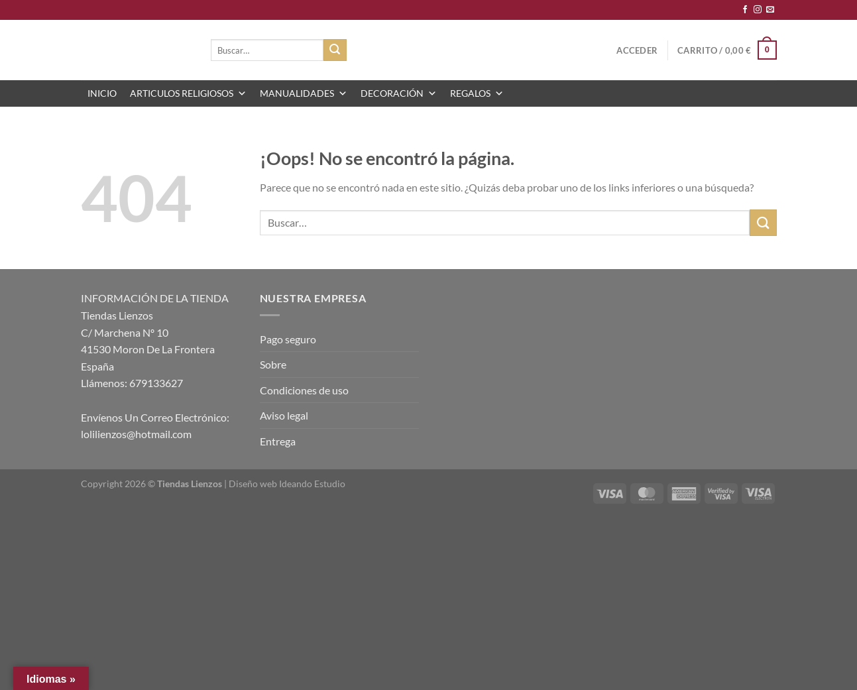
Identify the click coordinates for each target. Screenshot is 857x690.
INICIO (102, 93)
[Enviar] (334, 50)
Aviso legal (284, 415)
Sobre (273, 364)
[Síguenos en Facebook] (745, 10)
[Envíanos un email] (770, 10)
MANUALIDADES (303, 93)
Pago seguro (288, 339)
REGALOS (477, 93)
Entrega (278, 441)
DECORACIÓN (399, 93)
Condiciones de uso (304, 390)
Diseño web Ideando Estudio (287, 483)
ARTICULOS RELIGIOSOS (188, 93)
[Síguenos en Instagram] (758, 10)
